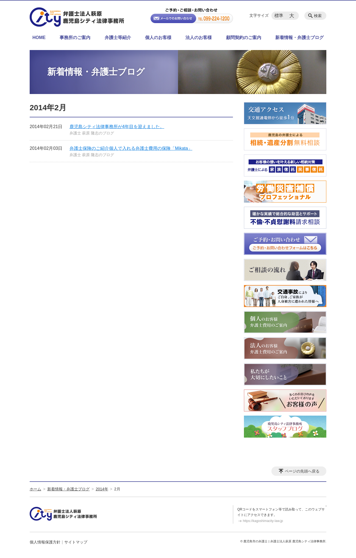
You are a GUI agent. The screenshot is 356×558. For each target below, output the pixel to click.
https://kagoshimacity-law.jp (263, 521)
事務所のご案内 (75, 37)
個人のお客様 (158, 37)
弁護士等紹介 (118, 37)
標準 (278, 15)
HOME (39, 37)
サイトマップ (75, 542)
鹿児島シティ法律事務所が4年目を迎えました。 (116, 126)
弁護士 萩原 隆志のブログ (91, 133)
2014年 (102, 489)
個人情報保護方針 (45, 542)
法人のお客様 (198, 37)
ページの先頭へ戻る (302, 471)
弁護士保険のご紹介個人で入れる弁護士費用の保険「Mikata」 (130, 148)
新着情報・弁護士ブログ (299, 37)
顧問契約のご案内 (243, 37)
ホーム (35, 489)
